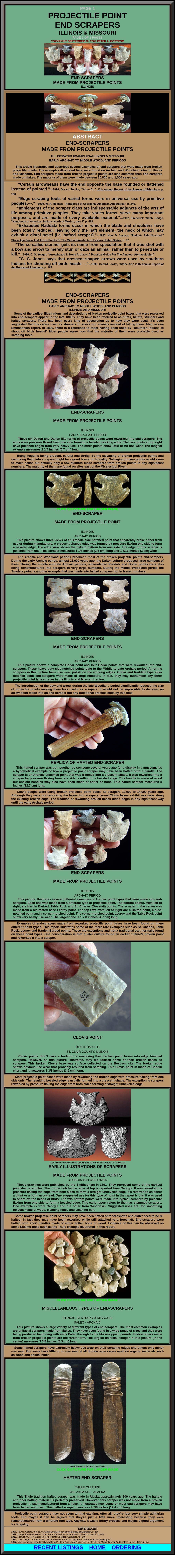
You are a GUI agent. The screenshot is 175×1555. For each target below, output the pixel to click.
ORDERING (126, 1547)
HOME (97, 1547)
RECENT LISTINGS (58, 1547)
